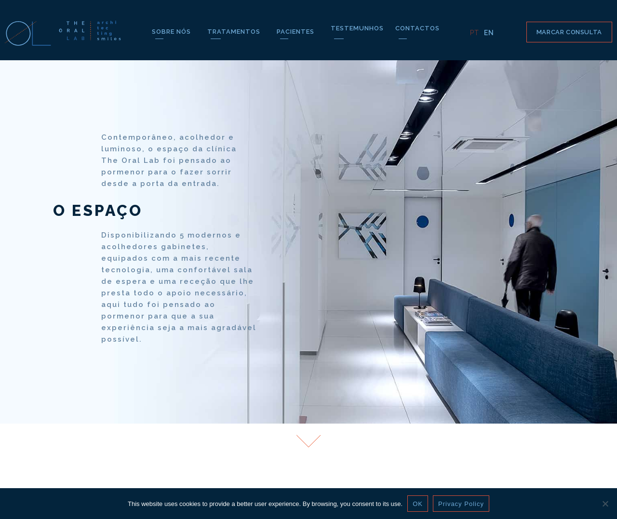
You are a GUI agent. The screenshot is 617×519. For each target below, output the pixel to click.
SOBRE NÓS (174, 31)
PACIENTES (298, 31)
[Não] (605, 503)
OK (418, 503)
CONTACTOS (417, 28)
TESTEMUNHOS (357, 28)
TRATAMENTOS (236, 31)
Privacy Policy (461, 503)
